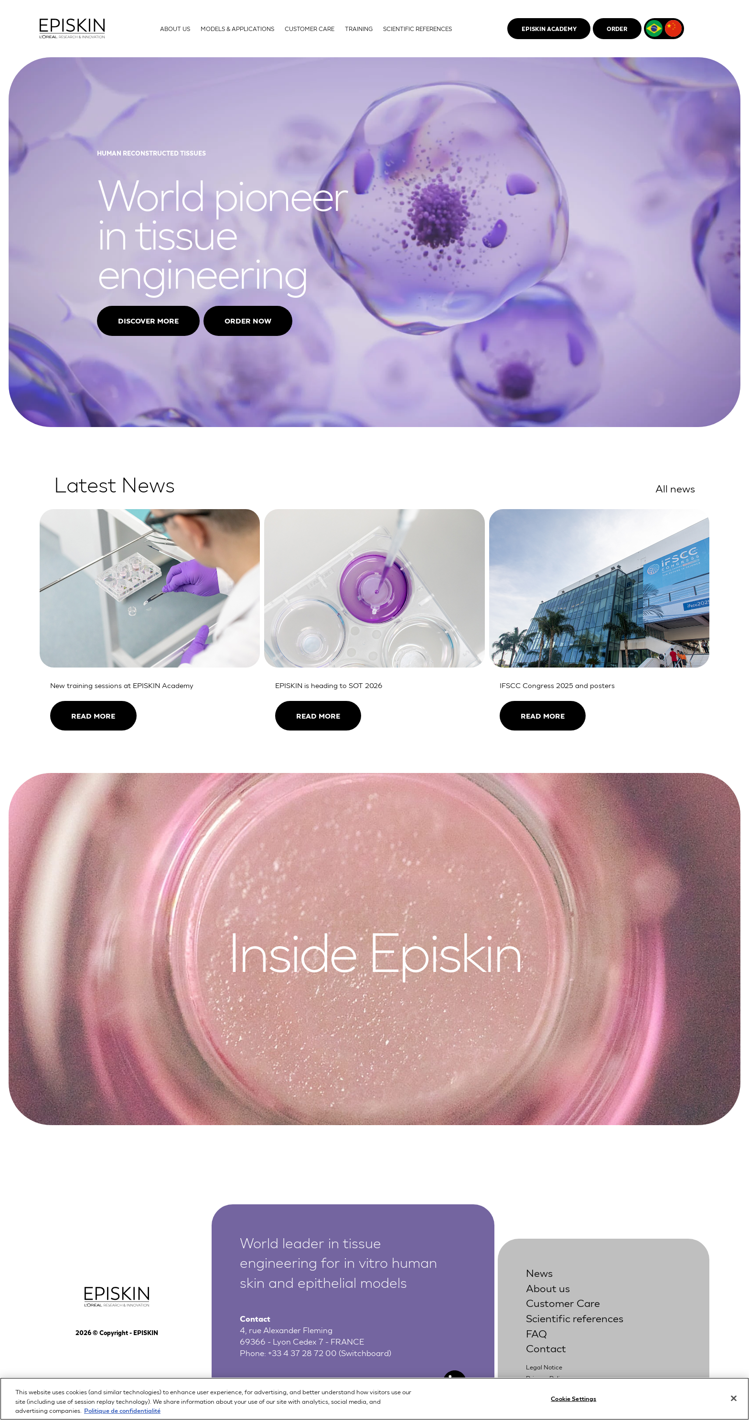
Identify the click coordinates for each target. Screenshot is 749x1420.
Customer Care (563, 1302)
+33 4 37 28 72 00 (302, 1352)
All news (675, 487)
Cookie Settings (573, 1401)
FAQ (536, 1333)
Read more (93, 715)
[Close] (733, 1400)
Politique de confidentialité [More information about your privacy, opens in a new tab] (122, 1413)
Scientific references (574, 1317)
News (539, 1272)
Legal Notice (544, 1366)
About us (548, 1287)
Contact (546, 1347)
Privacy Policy (546, 1377)
